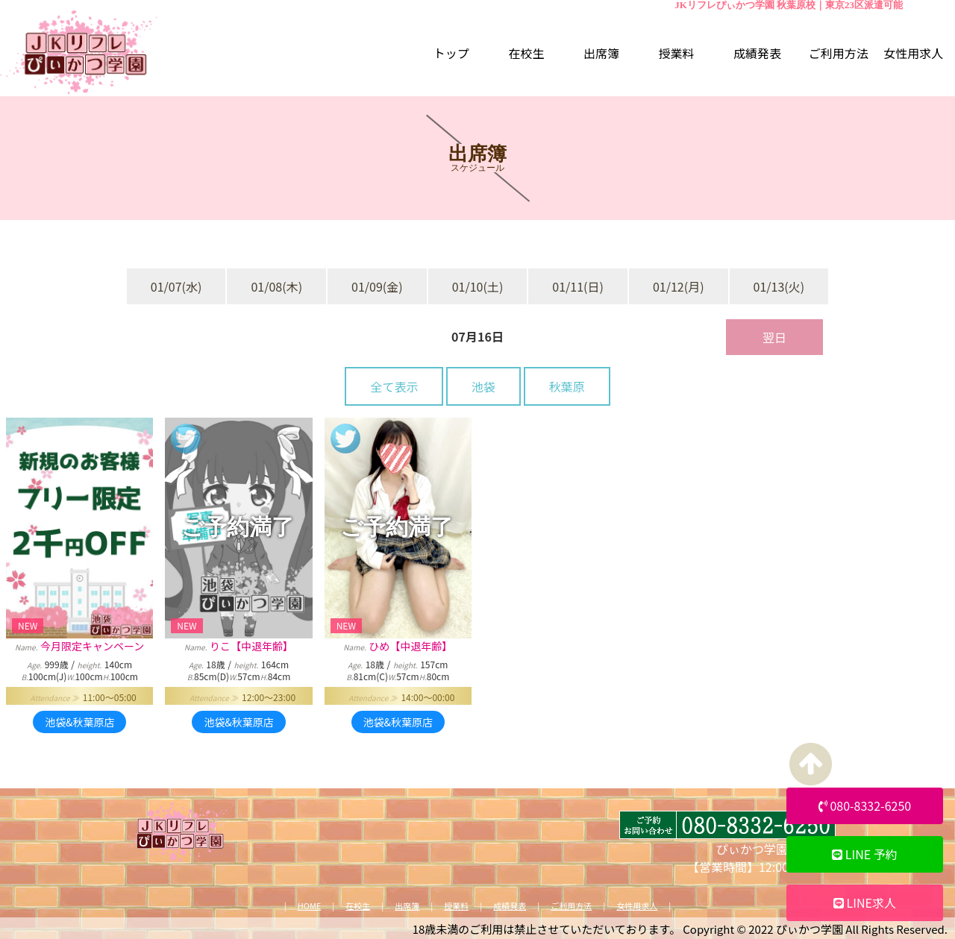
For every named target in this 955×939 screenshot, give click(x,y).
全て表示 (394, 386)
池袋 (483, 386)
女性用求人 (636, 906)
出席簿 (407, 906)
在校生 (357, 906)
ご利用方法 (571, 906)
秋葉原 (567, 386)
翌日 (774, 337)
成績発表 (509, 906)
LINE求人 (864, 902)
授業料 (456, 906)
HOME (310, 906)
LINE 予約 (865, 854)
